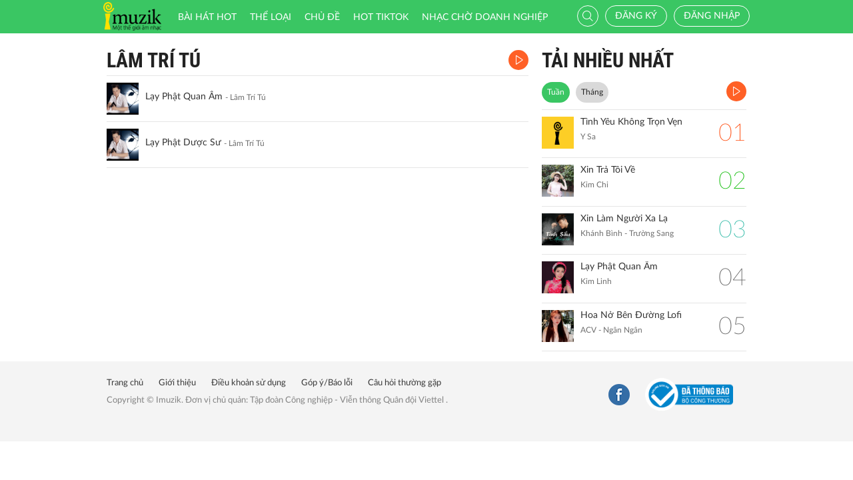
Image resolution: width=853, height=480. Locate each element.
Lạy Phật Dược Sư (183, 142)
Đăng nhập (712, 16)
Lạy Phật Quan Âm (184, 96)
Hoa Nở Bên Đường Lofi (631, 315)
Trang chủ (125, 383)
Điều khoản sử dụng (248, 383)
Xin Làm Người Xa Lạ (624, 218)
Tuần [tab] (555, 92)
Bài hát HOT (207, 17)
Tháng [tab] (592, 92)
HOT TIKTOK (381, 17)
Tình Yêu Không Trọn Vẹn (631, 122)
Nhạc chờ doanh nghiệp (485, 17)
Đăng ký (636, 16)
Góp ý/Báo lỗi (327, 383)
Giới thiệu (177, 383)
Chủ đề (322, 17)
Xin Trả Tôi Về (607, 170)
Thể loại (270, 17)
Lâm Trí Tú (154, 60)
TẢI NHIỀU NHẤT (608, 60)
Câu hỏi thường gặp (404, 383)
